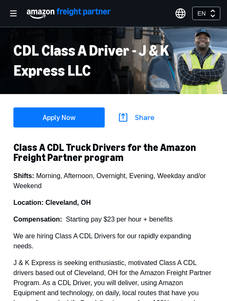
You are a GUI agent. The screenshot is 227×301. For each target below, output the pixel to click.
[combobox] (206, 13)
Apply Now (59, 117)
